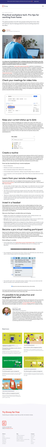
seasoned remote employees (8, 182)
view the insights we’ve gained (29, 302)
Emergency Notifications (6, 438)
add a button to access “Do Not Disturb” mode (25, 242)
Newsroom (32, 436)
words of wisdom (7, 183)
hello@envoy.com (9, 428)
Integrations (4, 442)
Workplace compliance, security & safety (23, 439)
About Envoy (33, 435)
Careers (32, 438)
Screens (3, 436)
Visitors (3, 435)
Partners (32, 443)
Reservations (4, 439)
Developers (4, 443)
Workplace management (20, 435)
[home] (5, 6)
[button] (43, 6)
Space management (20, 438)
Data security (33, 439)
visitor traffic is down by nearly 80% (21, 66)
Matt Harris (8, 30)
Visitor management (20, 436)
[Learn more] (36, 1)
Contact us (32, 442)
